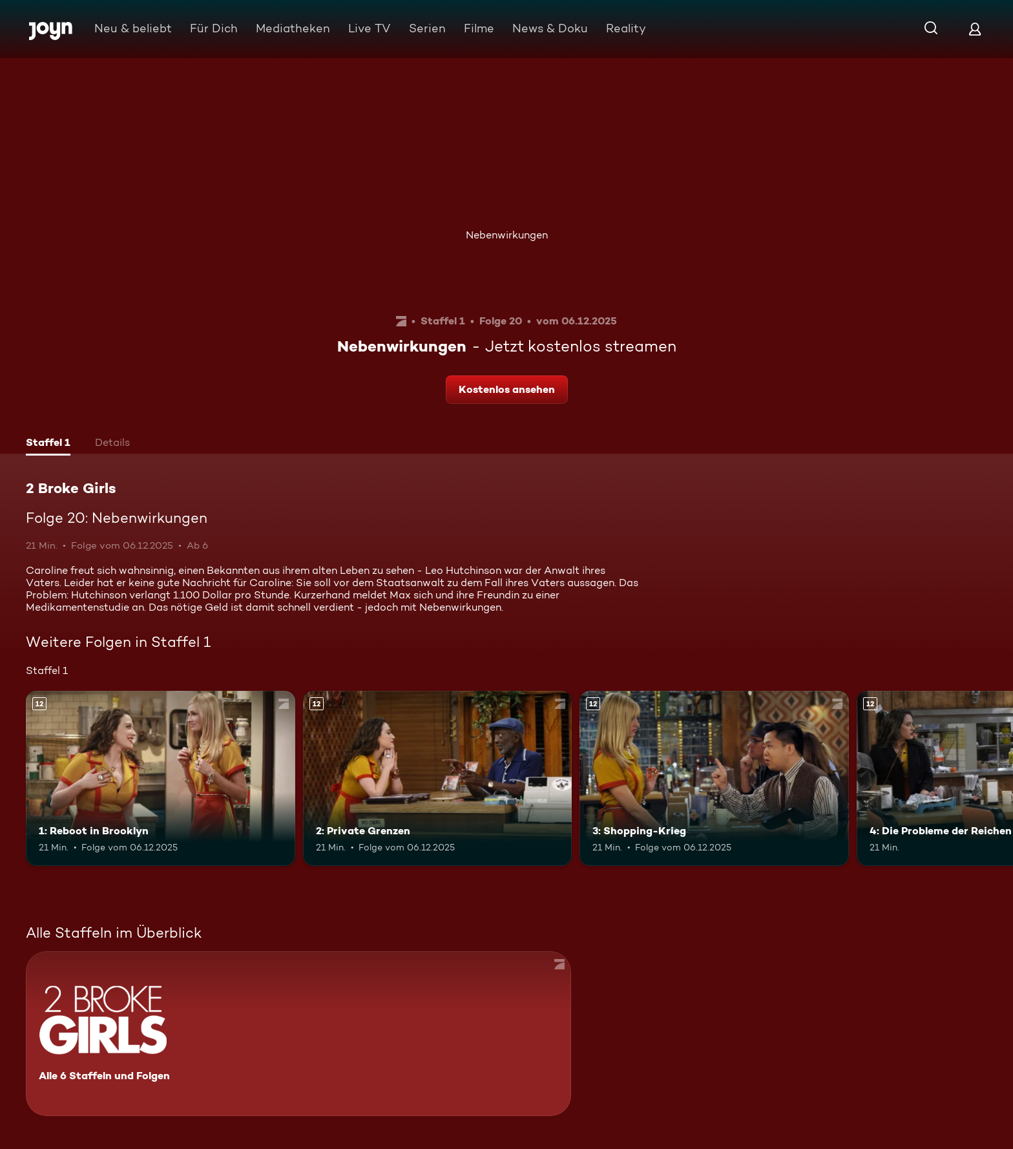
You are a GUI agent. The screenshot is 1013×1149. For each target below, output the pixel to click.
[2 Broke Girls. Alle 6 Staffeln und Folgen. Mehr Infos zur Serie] (298, 1033)
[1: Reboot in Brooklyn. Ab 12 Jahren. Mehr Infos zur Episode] (160, 778)
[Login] (975, 28)
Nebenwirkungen (507, 235)
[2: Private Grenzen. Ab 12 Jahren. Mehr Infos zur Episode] (437, 778)
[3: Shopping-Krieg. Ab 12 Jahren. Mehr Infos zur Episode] (714, 778)
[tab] (48, 444)
